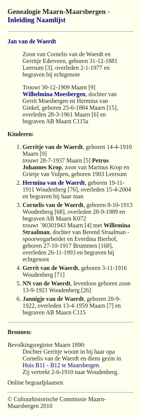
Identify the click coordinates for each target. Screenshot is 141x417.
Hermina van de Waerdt (54, 182)
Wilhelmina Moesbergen (54, 94)
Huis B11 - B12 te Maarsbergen (61, 365)
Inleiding (21, 20)
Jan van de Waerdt (32, 41)
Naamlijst (50, 20)
